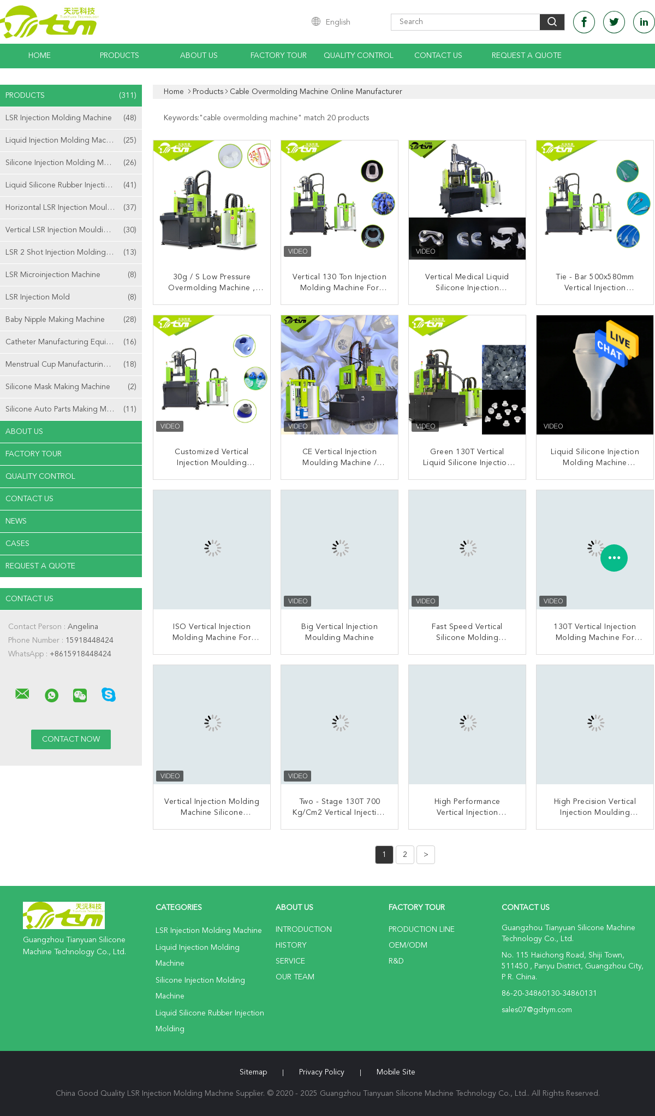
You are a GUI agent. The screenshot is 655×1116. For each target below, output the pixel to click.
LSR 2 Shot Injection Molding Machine (71, 252)
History (291, 945)
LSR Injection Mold (70, 297)
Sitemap (253, 1072)
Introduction (304, 929)
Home (39, 56)
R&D (396, 961)
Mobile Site (396, 1072)
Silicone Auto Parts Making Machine (70, 409)
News (16, 521)
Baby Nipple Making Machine (70, 320)
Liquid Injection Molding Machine (70, 140)
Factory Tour (279, 56)
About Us (199, 56)
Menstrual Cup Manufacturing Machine (72, 364)
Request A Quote (527, 56)
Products (119, 56)
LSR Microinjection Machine (70, 275)
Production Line (422, 929)
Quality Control (359, 56)
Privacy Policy (321, 1072)
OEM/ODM (408, 945)
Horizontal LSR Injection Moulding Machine (73, 208)
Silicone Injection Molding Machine (70, 163)
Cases (17, 544)
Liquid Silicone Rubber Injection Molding (73, 185)
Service (290, 961)
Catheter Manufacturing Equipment (70, 342)
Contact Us (438, 56)
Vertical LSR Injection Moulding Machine (73, 230)
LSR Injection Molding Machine (70, 118)
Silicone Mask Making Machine (70, 387)
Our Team (295, 977)
